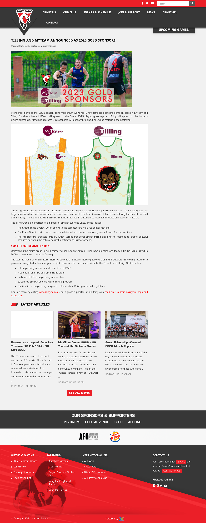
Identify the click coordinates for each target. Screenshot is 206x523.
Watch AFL (90, 467)
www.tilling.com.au (49, 292)
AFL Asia (89, 461)
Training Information (24, 472)
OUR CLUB (69, 12)
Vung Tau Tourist (58, 490)
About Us (49, 12)
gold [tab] (119, 422)
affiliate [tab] (135, 422)
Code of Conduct (22, 478)
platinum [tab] (72, 422)
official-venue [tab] (97, 422)
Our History (20, 467)
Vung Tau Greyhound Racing (60, 483)
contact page (171, 471)
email (181, 462)
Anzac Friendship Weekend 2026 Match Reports (123, 344)
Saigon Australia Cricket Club (62, 474)
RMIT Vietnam (56, 467)
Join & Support (129, 12)
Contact (52, 22)
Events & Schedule (97, 12)
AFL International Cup (95, 478)
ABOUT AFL (170, 12)
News (151, 12)
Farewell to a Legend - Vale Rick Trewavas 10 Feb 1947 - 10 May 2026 (32, 346)
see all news (79, 393)
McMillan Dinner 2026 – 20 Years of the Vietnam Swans (77, 344)
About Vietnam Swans (25, 461)
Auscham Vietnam (59, 461)
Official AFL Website (95, 472)
